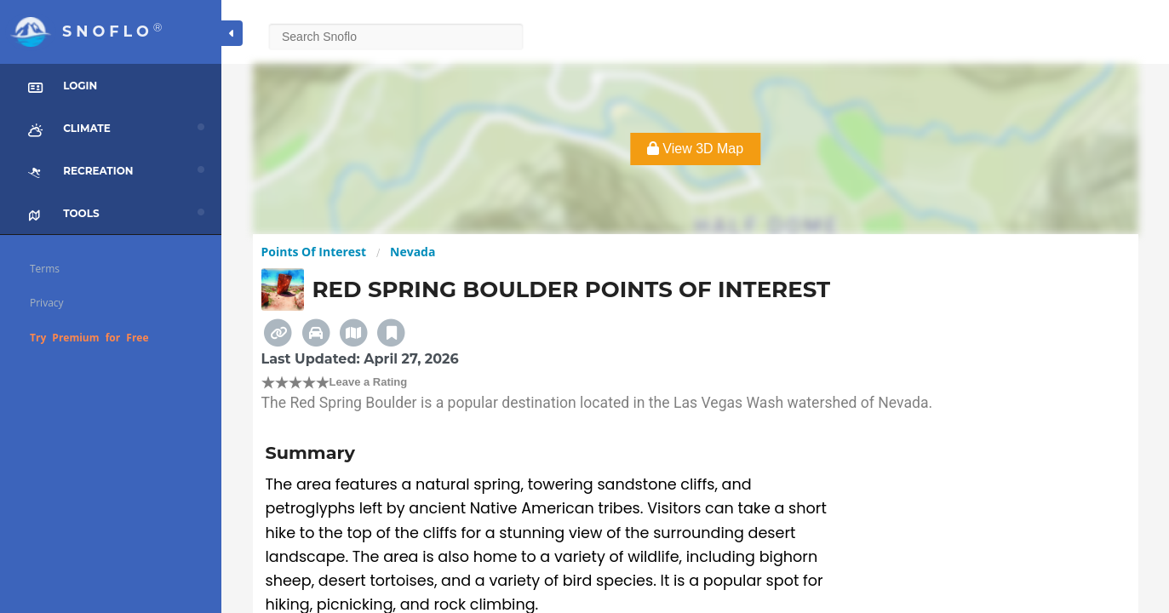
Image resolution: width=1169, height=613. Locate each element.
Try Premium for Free (89, 337)
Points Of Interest (314, 251)
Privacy (47, 302)
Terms (45, 268)
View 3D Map (695, 148)
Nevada (412, 251)
